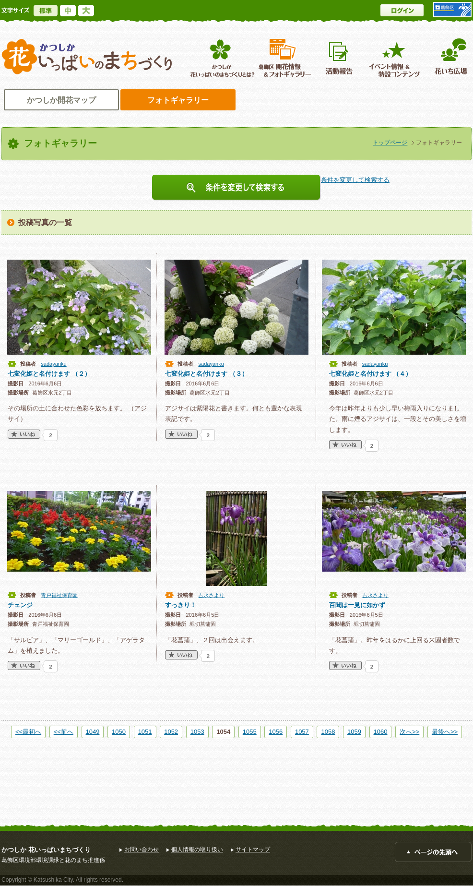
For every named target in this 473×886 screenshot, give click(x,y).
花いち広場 (447, 57)
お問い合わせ (141, 849)
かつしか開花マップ (61, 100)
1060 (381, 731)
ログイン (402, 10)
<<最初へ (28, 731)
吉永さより (211, 595)
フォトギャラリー (178, 100)
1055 (250, 731)
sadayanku (53, 364)
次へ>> (409, 731)
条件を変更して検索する (236, 188)
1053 (197, 731)
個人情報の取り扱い (197, 849)
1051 (145, 731)
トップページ (390, 142)
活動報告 (340, 57)
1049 (93, 731)
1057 (302, 731)
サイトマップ (253, 849)
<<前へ (63, 731)
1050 (119, 731)
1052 (171, 731)
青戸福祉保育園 (59, 595)
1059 (354, 731)
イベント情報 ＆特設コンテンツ (395, 57)
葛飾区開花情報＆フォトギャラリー (284, 57)
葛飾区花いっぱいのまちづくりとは (221, 57)
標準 (46, 10)
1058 (328, 731)
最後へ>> (445, 731)
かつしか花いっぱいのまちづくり (86, 56)
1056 (276, 731)
